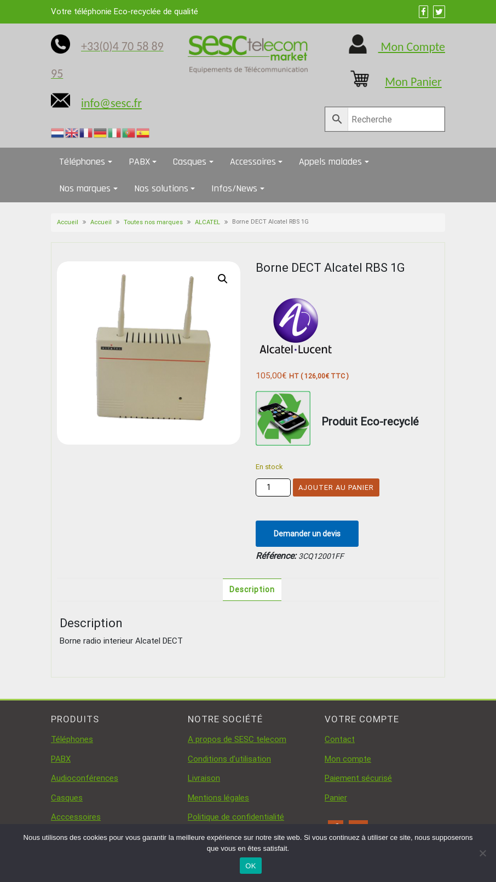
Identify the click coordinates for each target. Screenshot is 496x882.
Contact (340, 739)
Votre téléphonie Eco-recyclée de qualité (124, 11)
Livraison (204, 778)
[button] (223, 279)
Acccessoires (76, 817)
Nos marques (85, 188)
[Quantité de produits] (273, 487)
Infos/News (234, 188)
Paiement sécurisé (358, 778)
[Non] (482, 853)
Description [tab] (252, 589)
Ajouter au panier (336, 487)
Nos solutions (161, 188)
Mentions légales (218, 798)
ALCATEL (207, 222)
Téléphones (82, 161)
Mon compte (348, 759)
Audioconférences (84, 778)
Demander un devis (307, 533)
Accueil (67, 222)
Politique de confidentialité (236, 817)
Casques (189, 161)
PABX (139, 161)
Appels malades (330, 161)
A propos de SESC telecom (237, 739)
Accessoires (253, 161)
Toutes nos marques (153, 222)
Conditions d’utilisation (229, 759)
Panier (336, 798)
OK (250, 866)
